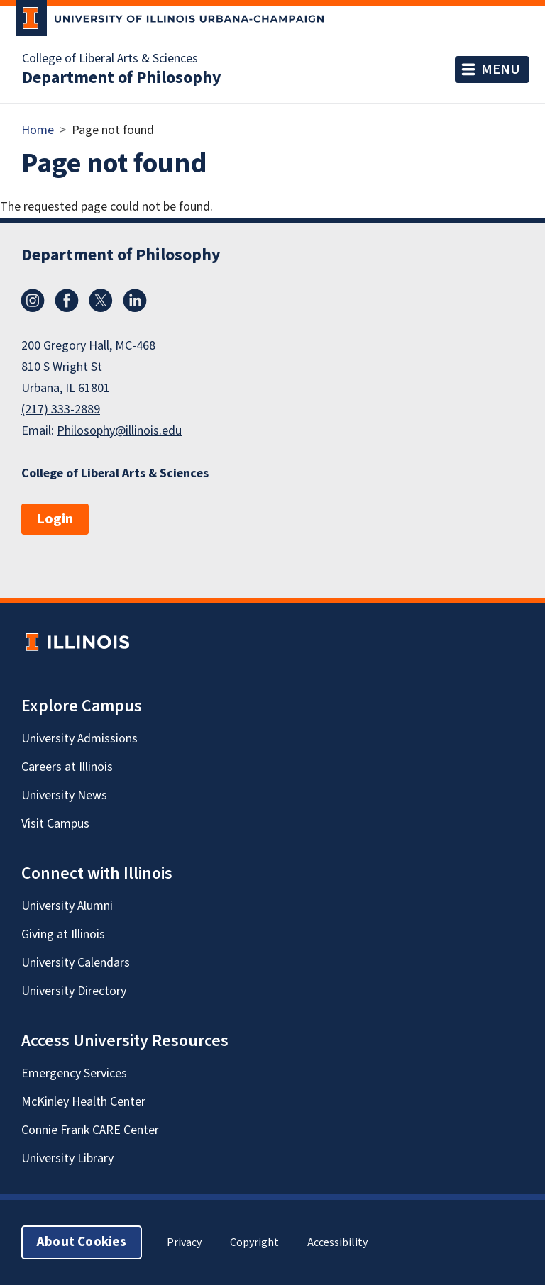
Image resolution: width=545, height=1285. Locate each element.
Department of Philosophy (121, 78)
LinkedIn (134, 300)
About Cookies (81, 1242)
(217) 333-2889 (60, 409)
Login (55, 519)
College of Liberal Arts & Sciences (110, 58)
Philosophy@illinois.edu (119, 431)
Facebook (66, 300)
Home (37, 130)
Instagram (32, 300)
